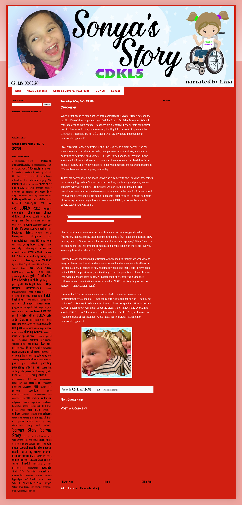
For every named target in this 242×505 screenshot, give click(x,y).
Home (107, 482)
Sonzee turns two (20, 443)
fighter (15, 264)
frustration (36, 268)
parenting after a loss (26, 367)
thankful (25, 463)
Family (43, 256)
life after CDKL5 (33, 315)
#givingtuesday (39, 164)
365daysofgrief (36, 168)
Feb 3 (21, 260)
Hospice (16, 288)
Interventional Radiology (35, 299)
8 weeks (26, 172)
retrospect (35, 406)
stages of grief (42, 452)
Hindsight (30, 284)
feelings (46, 259)
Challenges (34, 212)
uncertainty (45, 471)
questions (33, 390)
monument (23, 339)
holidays (40, 284)
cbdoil (48, 203)
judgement (17, 307)
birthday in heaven (31, 199)
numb (36, 351)
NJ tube (29, 347)
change (47, 212)
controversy (17, 224)
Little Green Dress (42, 319)
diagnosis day (41, 236)
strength (38, 456)
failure (48, 252)
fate (49, 256)
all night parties (30, 184)
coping (28, 224)
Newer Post (67, 482)
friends (24, 268)
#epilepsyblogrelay (21, 164)
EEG (37, 240)
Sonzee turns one (24, 439)
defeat (29, 232)
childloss (16, 216)
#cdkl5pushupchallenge (22, 160)
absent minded (30, 176)
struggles (47, 455)
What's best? (29, 483)
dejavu (39, 232)
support (24, 459)
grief (33, 275)
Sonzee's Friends (36, 443)
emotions (45, 240)
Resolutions (17, 405)
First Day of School (28, 264)
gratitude (24, 276)
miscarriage (39, 328)
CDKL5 (24, 207)
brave (49, 199)
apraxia (29, 191)
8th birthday (37, 172)
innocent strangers (31, 295)
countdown (38, 224)
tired (14, 471)
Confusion (31, 220)
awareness (39, 191)
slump (29, 425)
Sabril (22, 409)
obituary (43, 351)
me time (36, 323)
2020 (20, 168)
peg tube (47, 371)
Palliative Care (45, 359)
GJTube (48, 272)
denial (48, 232)
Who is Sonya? (44, 483)
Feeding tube (33, 260)
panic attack (29, 363)
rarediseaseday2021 (21, 398)
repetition (35, 402)
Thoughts (45, 467)
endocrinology (18, 244)
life (19, 315)
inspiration (17, 299)
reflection (46, 398)
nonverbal (47, 347)
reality (35, 398)
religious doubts (20, 402)
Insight (47, 295)
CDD (14, 208)
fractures (47, 264)
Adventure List (20, 180)
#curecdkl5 (46, 161)
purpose (16, 390)
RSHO (44, 405)
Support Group (36, 459)
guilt (20, 284)
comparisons (18, 220)
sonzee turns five (30, 436)
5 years (48, 168)
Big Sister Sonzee (43, 195)
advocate (34, 180)
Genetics (16, 272)
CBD (42, 203)
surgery (47, 459)
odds (49, 351)
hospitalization (33, 288)
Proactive (16, 386)
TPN (22, 471)
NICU (22, 347)
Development (18, 236)
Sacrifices (47, 409)
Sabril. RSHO (34, 410)
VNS (26, 479)
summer (16, 459)
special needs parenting (31, 449)
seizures (47, 413)
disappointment (20, 240)
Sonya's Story (24, 429)
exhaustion (45, 248)
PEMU (14, 375)
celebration (18, 212)
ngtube (15, 347)
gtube (42, 280)
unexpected (17, 475)
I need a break (35, 292)
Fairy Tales (17, 256)
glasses (15, 276)
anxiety (48, 187)
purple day (46, 386)
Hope (48, 284)
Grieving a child (29, 279)
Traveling (31, 471)
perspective (38, 375)
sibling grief (28, 417)
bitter (43, 199)
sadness (16, 413)
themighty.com (31, 467)
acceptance (45, 176)
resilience (47, 402)
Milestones (28, 328)
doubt (32, 240)
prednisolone (45, 379)
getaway (26, 272)
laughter (47, 307)
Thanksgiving (39, 463)
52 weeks (16, 172)
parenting (46, 363)
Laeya (40, 307)
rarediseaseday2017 (21, 394)
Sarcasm (25, 413)
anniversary (18, 188)
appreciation (18, 191)
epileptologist (31, 248)
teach (15, 463)
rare (49, 390)
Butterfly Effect (32, 203)
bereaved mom (26, 195)
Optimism (21, 355)
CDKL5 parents (42, 208)
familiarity (34, 256)
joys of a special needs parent (34, 303)
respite (26, 405)
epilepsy (31, 244)
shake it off (17, 417)
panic (15, 363)
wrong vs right (18, 490)
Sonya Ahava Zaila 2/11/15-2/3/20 (28, 146)
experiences (35, 251)
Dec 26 (48, 228)
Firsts (39, 264)
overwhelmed (26, 359)
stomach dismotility (22, 456)
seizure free (36, 413)
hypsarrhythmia (19, 291)
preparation (34, 383)
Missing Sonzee (33, 331)
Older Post (147, 482)
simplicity (40, 421)
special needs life (30, 447)
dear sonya (30, 228)
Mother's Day (36, 340)
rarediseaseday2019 (42, 394)
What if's (16, 483)
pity (36, 379)
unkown (39, 475)
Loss (14, 324)
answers (39, 187)
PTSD (36, 386)
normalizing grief (22, 351)
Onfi (14, 355)
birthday (16, 199)
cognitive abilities (42, 216)
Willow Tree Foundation (23, 486)
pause (40, 371)
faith (25, 256)
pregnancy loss (19, 382)
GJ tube (39, 272)
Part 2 (34, 371)
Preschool (47, 382)
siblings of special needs (31, 419)
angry (48, 184)
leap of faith (18, 311)
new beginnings (29, 343)
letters (47, 310)
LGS (14, 315)
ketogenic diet (30, 307)
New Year (45, 343)
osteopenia (31, 355)
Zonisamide (30, 490)
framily (15, 268)
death (41, 228)
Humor (48, 288)
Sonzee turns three (42, 440)
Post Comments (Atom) (87, 488)
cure (45, 224)
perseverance (25, 375)
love (19, 324)
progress (27, 386)
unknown (29, 475)
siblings (39, 417)
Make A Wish (26, 323)
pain (36, 359)
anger (42, 184)
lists (31, 319)
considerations (44, 220)
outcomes (42, 355)
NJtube (38, 347)
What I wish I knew (40, 479)
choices (27, 216)
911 (45, 172)
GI (32, 272)
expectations (19, 252)
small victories (43, 425)
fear (14, 260)
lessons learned (33, 311)
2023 (25, 168)
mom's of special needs (24, 336)
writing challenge (43, 486)
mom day (48, 332)
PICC (29, 379)
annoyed (30, 187)
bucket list (17, 203)
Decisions (17, 232)
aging (43, 180)
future (48, 268)
